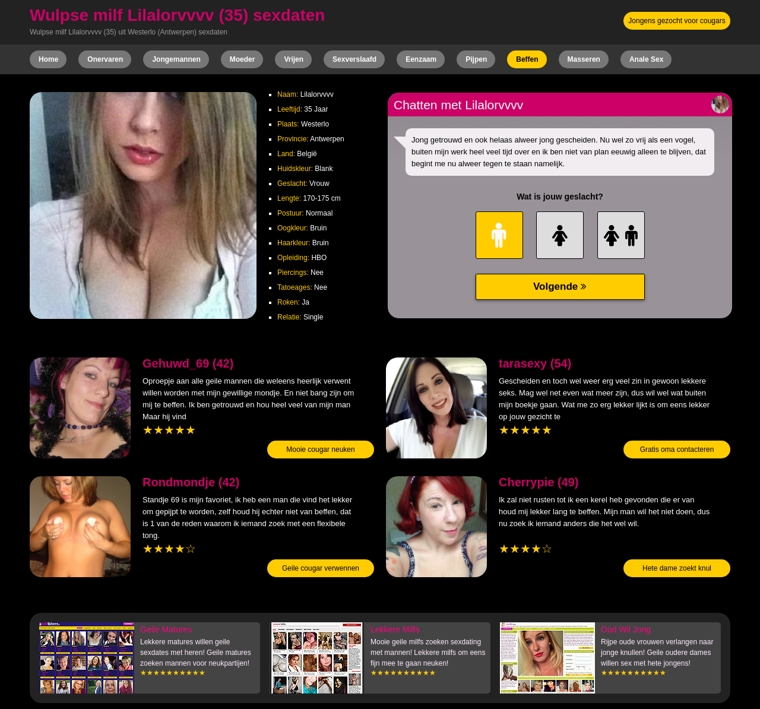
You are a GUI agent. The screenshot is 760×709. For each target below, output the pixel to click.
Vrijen (293, 59)
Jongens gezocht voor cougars (676, 21)
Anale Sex (646, 59)
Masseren (584, 59)
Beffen (527, 59)
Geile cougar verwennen (320, 568)
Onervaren (105, 59)
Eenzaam (421, 59)
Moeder (242, 59)
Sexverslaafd (354, 59)
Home (48, 59)
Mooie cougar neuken (320, 449)
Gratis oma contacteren (677, 449)
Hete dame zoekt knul (676, 568)
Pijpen (476, 59)
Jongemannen (176, 59)
